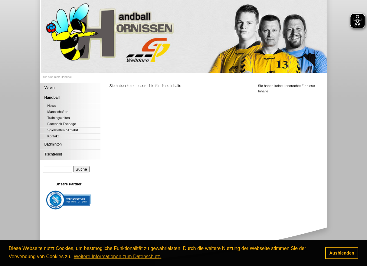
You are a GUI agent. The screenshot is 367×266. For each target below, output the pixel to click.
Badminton (53, 144)
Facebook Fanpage (62, 124)
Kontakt (53, 136)
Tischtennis (53, 154)
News (52, 105)
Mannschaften (58, 112)
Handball (66, 77)
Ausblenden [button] (341, 253)
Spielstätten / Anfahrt (63, 130)
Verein (49, 87)
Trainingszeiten (59, 118)
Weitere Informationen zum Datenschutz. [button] (118, 256)
